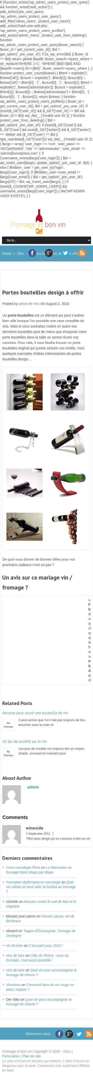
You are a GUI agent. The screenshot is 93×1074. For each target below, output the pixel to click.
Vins (20, 253)
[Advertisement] (47, 283)
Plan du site (32, 1056)
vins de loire (15, 955)
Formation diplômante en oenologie (33, 882)
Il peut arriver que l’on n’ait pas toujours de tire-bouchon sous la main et (46, 718)
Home (6, 253)
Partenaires (11, 1056)
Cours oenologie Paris (23, 867)
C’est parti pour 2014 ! (46, 946)
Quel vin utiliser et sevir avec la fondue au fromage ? (41, 887)
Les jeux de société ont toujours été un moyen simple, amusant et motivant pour (46, 747)
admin (23, 304)
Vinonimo (13, 985)
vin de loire (14, 946)
